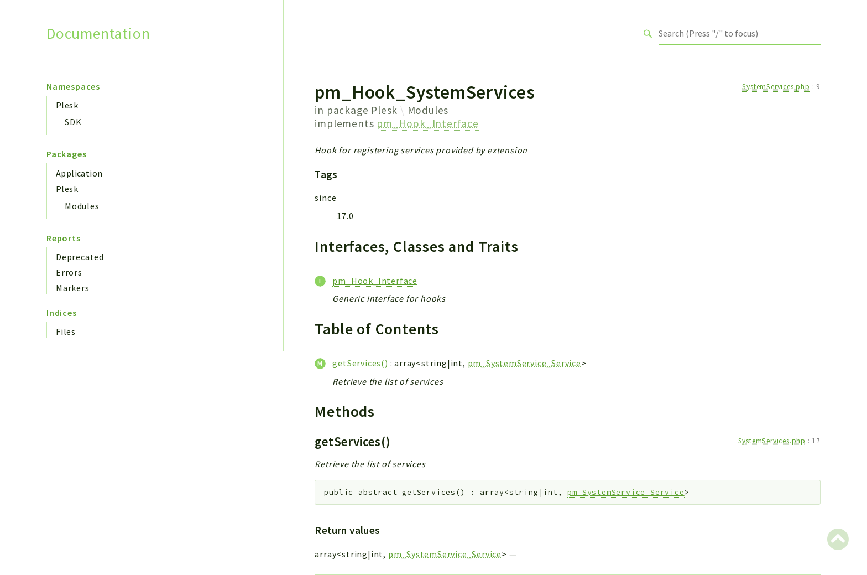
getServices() (360, 363)
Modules (82, 205)
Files (66, 331)
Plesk (67, 105)
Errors (69, 272)
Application (79, 173)
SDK (73, 121)
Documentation (98, 33)
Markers (73, 287)
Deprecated (80, 256)
